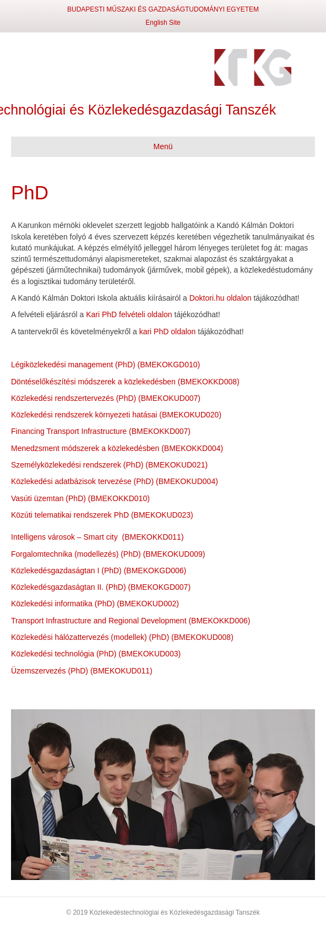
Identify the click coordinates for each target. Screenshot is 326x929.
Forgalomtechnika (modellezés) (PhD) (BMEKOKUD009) (108, 554)
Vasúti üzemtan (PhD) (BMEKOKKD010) (80, 498)
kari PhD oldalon (167, 331)
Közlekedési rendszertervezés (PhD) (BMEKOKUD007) (105, 398)
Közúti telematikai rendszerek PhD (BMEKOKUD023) (102, 514)
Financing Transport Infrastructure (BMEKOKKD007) (101, 431)
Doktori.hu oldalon (220, 298)
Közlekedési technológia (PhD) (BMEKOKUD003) (96, 653)
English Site (162, 22)
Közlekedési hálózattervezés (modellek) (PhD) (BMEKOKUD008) (122, 637)
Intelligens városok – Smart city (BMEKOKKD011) (97, 537)
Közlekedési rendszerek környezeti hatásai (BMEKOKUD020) (116, 414)
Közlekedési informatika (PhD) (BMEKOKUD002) (95, 603)
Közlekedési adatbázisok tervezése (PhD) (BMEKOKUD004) (114, 481)
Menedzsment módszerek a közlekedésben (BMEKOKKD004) (117, 448)
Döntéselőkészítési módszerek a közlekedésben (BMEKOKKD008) (125, 381)
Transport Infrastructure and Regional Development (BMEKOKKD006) (130, 620)
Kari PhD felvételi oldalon (129, 314)
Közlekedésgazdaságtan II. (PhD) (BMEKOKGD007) (101, 587)
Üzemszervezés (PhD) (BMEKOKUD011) (82, 670)
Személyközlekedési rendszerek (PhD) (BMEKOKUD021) (109, 464)
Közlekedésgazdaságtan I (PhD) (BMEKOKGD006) (98, 570)
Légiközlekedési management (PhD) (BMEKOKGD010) (105, 364)
